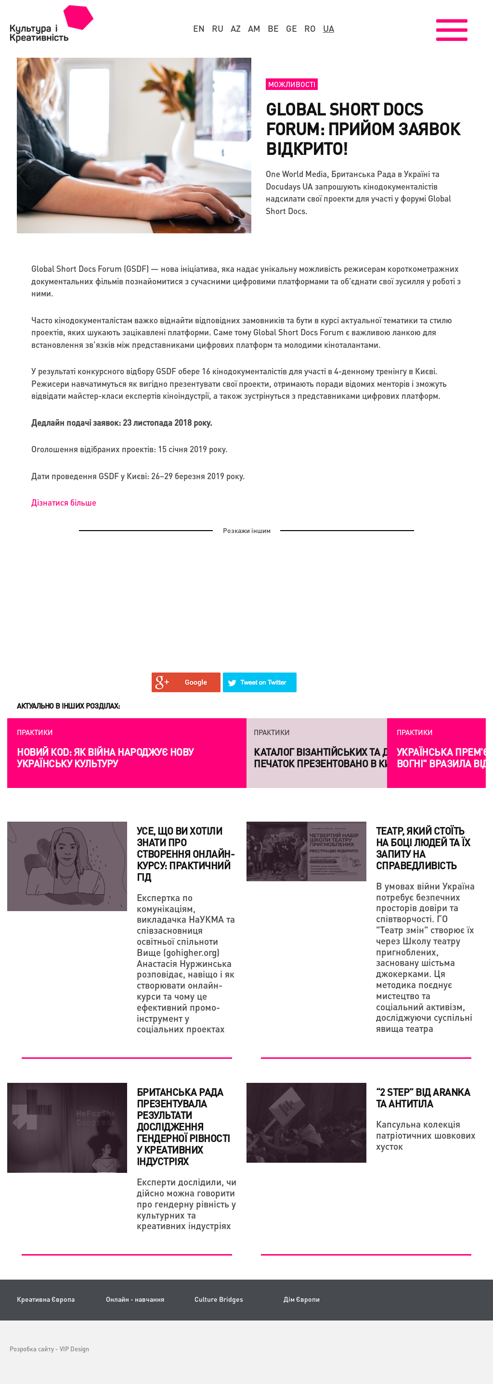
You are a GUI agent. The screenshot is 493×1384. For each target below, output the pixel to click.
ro (310, 28)
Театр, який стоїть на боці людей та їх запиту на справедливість (423, 848)
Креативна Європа (46, 1299)
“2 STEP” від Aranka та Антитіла (423, 1098)
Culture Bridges (219, 1299)
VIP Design (74, 1349)
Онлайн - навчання (135, 1299)
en (199, 28)
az (236, 28)
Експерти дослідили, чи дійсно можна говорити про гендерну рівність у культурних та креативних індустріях (186, 1204)
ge (291, 28)
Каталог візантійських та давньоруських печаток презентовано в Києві (357, 758)
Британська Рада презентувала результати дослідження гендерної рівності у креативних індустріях (183, 1127)
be (273, 28)
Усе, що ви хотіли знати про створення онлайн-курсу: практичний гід (186, 854)
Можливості (291, 84)
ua (328, 28)
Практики (35, 732)
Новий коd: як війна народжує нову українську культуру (105, 758)
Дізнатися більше (63, 502)
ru (217, 28)
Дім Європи (302, 1299)
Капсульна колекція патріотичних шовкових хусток (426, 1135)
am (254, 28)
